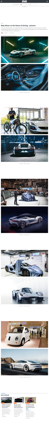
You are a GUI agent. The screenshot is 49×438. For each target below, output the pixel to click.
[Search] (47, 1)
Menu (1, 1)
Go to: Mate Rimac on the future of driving (8, 35)
